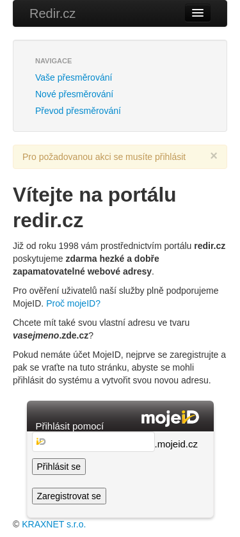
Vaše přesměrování (73, 77)
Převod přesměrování (78, 111)
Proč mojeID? (73, 303)
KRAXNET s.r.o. (54, 524)
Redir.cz (52, 13)
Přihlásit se (59, 466)
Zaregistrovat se (69, 496)
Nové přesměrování (74, 94)
